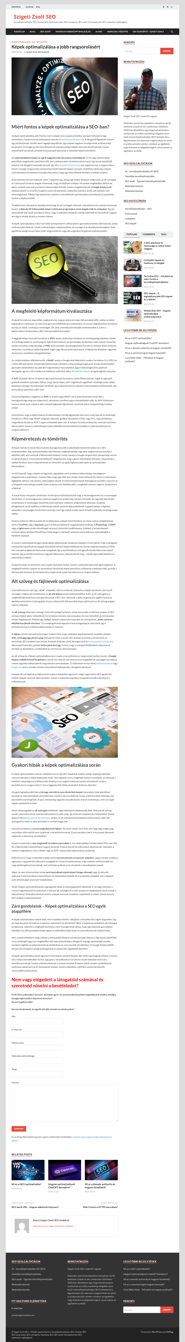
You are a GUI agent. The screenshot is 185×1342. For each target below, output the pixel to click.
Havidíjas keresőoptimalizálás (73, 31)
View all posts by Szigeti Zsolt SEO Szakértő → (54, 1226)
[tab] (132, 235)
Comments (149, 234)
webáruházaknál (104, 663)
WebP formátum (81, 371)
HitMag (169, 1332)
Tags (163, 234)
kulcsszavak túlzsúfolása (38, 817)
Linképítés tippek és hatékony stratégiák (154, 261)
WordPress (157, 1332)
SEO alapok (42, 42)
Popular (131, 234)
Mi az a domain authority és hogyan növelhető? (100, 1186)
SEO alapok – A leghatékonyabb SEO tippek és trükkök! (158, 296)
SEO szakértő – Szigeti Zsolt (148, 31)
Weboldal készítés (117, 31)
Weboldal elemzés (134, 186)
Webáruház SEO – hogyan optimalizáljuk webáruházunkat (157, 313)
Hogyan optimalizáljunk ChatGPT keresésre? (61, 1186)
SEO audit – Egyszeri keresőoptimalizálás (145, 181)
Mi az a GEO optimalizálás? (26, 1184)
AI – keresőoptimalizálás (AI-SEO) (142, 171)
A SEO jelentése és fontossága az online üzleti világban (157, 245)
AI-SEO (99, 31)
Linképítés (130, 218)
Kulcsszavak (131, 213)
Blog (38, 7)
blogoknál (16, 667)
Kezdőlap (29, 7)
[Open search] (172, 31)
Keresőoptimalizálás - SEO (23, 42)
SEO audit (45, 31)
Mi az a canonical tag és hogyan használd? (145, 352)
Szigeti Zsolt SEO (35, 16)
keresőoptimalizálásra (71, 139)
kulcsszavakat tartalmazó (100, 641)
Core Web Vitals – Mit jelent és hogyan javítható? (147, 1289)
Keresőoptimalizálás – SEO (138, 208)
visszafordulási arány (69, 165)
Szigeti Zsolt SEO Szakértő (38, 52)
